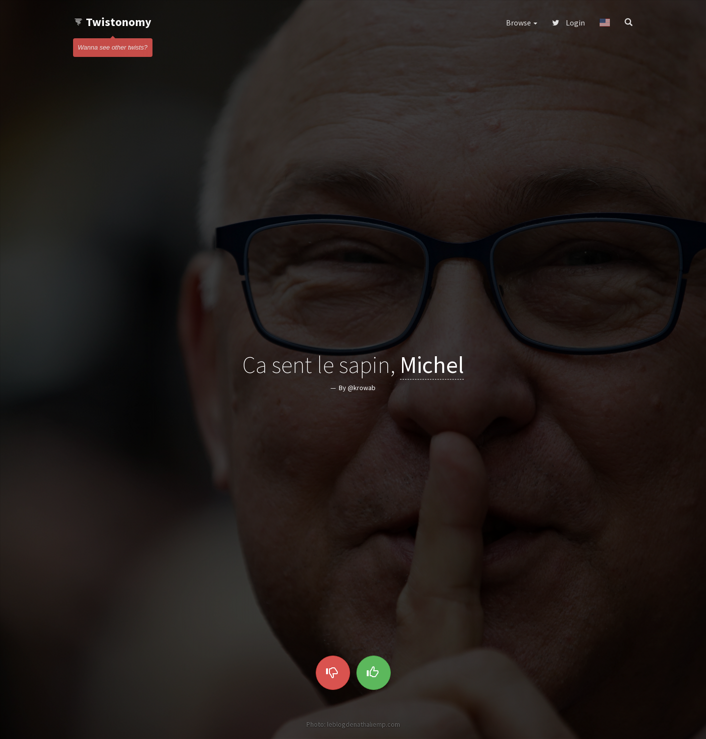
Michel (432, 364)
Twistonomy (112, 21)
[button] (604, 22)
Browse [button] (521, 22)
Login (568, 22)
